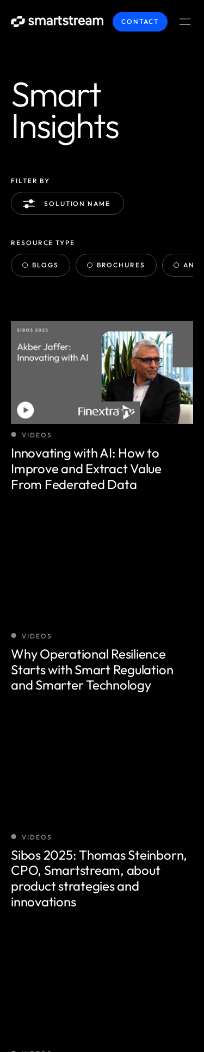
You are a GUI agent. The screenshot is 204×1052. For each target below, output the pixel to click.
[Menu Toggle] (185, 22)
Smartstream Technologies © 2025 (87, 976)
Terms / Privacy (45, 1004)
